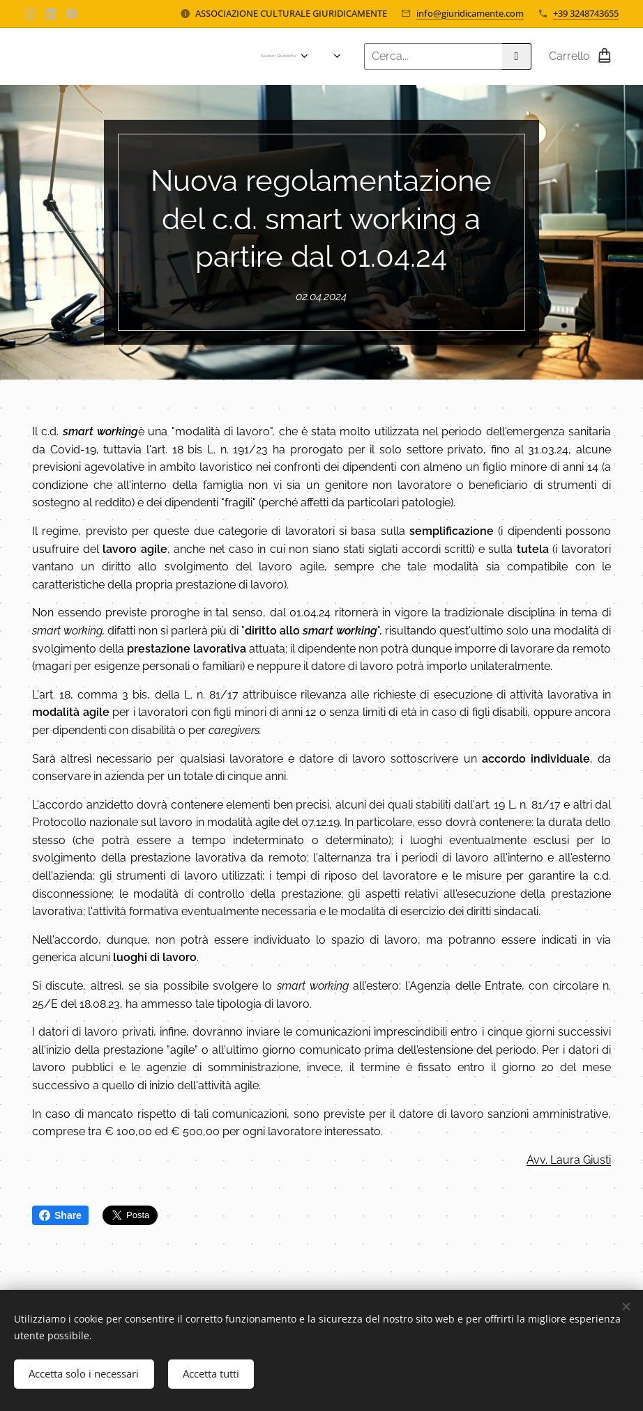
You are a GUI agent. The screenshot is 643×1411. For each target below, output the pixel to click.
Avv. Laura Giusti (569, 1160)
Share (60, 1215)
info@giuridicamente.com (470, 13)
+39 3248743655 (586, 13)
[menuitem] (84, 56)
